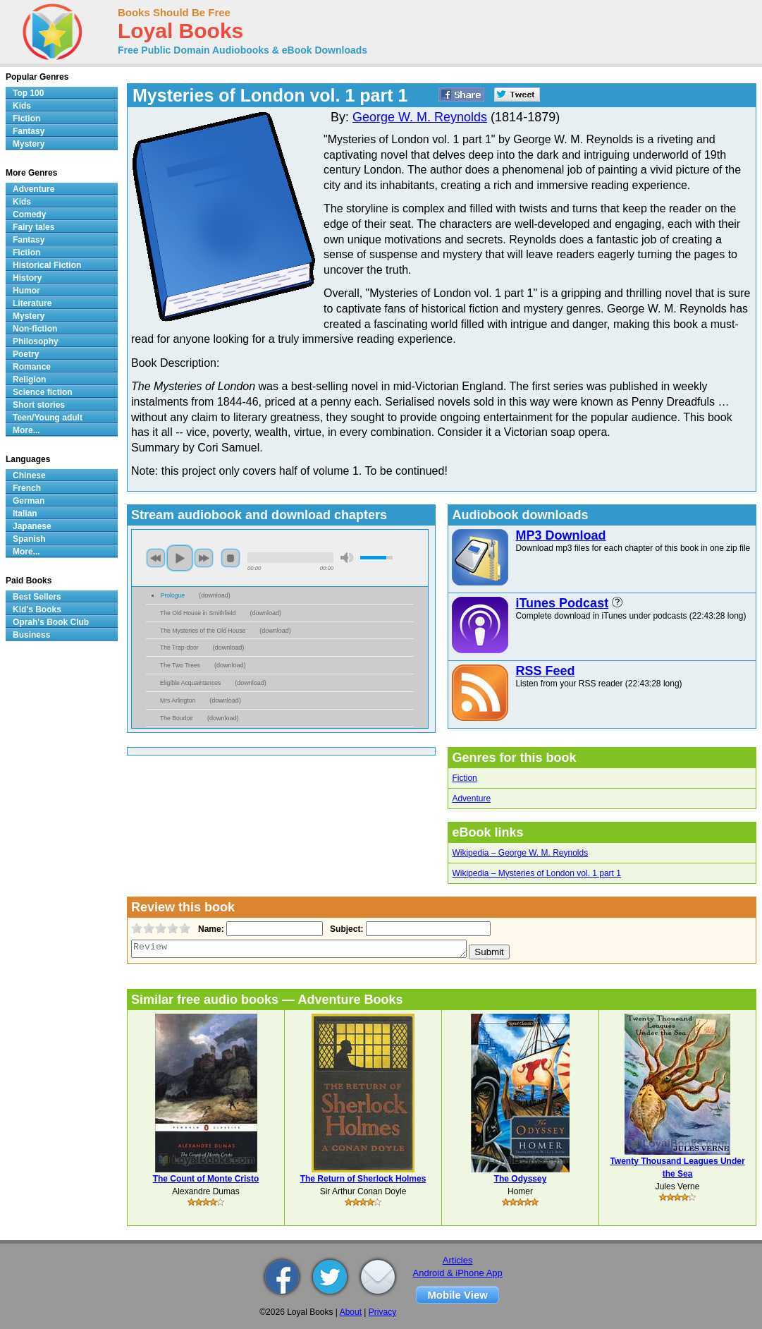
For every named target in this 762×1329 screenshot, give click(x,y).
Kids (22, 106)
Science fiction (43, 392)
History (27, 278)
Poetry (26, 354)
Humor (26, 291)
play (180, 558)
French (27, 488)
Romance (32, 367)
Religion (29, 379)
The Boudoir (176, 718)
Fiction (464, 778)
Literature (32, 303)
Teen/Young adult (47, 418)
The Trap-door (179, 647)
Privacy (382, 1312)
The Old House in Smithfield (197, 613)
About (351, 1312)
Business (31, 635)
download (214, 595)
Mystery (28, 144)
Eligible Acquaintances (190, 682)
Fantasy (28, 131)
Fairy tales (33, 227)
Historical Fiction (47, 265)
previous (156, 558)
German (28, 501)
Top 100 (28, 93)
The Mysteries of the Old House (202, 630)
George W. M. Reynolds (419, 117)
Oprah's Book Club (51, 622)
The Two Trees (180, 665)
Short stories (39, 405)
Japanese (32, 526)
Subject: (345, 929)
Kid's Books (37, 609)
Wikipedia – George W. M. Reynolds (520, 853)
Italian (25, 513)
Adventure (471, 798)
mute (346, 557)
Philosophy (36, 341)
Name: (209, 929)
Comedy (29, 214)
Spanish (29, 539)
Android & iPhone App (458, 1273)
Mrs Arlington (177, 700)
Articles (458, 1260)
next (204, 558)
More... (26, 430)
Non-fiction (35, 329)
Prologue (173, 595)
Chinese (29, 475)
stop (230, 558)
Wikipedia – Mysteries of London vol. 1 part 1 (536, 873)
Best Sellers (37, 597)
